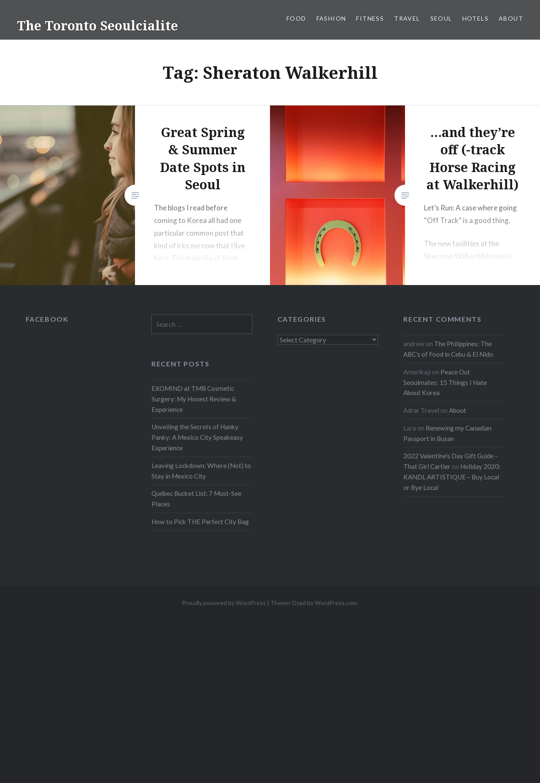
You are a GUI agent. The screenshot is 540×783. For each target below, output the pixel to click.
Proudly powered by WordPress (224, 602)
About (511, 18)
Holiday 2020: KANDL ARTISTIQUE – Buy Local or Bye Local (451, 477)
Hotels (475, 18)
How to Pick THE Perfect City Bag (200, 521)
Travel (407, 18)
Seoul (441, 18)
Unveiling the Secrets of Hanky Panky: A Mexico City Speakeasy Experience (197, 437)
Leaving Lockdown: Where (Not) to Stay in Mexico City (201, 471)
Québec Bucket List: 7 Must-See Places (196, 499)
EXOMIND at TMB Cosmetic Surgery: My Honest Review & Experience (193, 399)
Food (296, 18)
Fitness (370, 18)
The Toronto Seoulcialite (97, 25)
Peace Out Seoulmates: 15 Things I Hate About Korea (445, 382)
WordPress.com (336, 602)
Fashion (331, 18)
